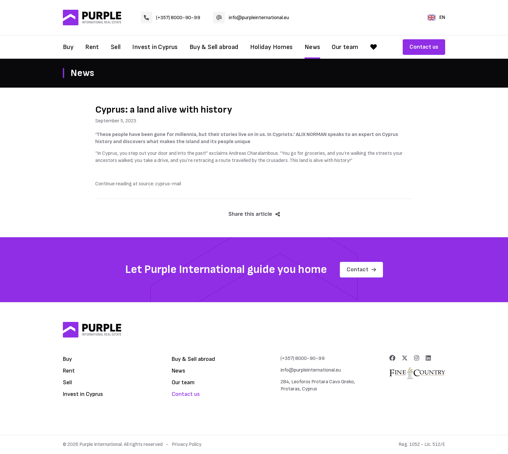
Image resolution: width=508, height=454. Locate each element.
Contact (361, 269)
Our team (345, 47)
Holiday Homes (271, 47)
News (312, 47)
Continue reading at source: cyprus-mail (138, 184)
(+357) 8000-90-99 (170, 17)
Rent (92, 47)
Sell (116, 47)
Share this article (254, 214)
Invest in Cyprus (155, 47)
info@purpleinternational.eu (251, 17)
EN (436, 17)
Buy (68, 47)
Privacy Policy (187, 444)
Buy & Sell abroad (214, 47)
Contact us (424, 46)
